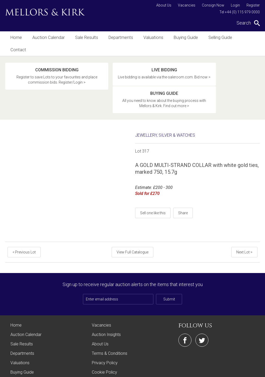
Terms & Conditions (109, 322)
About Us (163, 5)
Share (183, 182)
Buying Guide (182, 37)
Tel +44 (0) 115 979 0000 (239, 12)
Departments (118, 37)
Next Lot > (245, 221)
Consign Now (213, 5)
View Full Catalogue (132, 221)
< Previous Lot (23, 221)
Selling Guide (215, 37)
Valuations (150, 37)
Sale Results (85, 37)
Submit (169, 268)
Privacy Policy (105, 332)
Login (235, 5)
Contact (245, 37)
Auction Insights (106, 303)
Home (16, 37)
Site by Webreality (246, 370)
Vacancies (186, 5)
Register (253, 5)
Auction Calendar (47, 37)
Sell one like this (153, 182)
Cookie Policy (104, 341)
